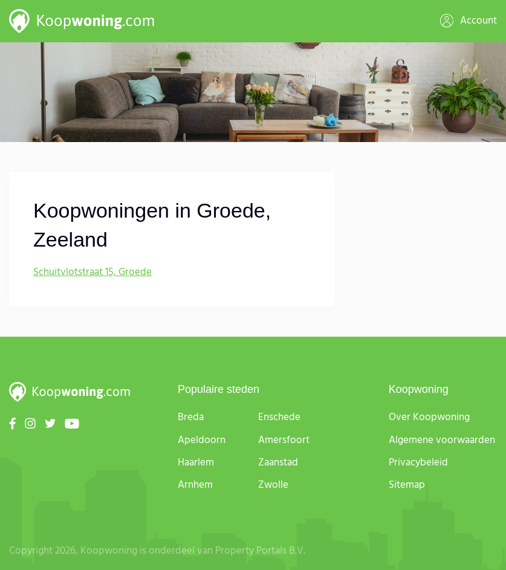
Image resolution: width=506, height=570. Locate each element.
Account (468, 21)
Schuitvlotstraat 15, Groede (92, 272)
